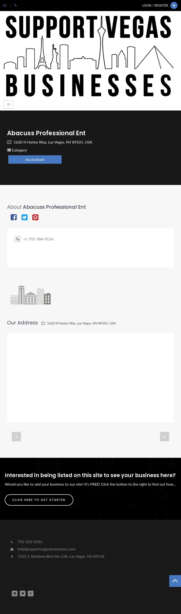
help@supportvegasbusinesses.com (42, 549)
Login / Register (155, 5)
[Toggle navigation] (8, 104)
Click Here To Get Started (39, 500)
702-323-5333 (25, 541)
